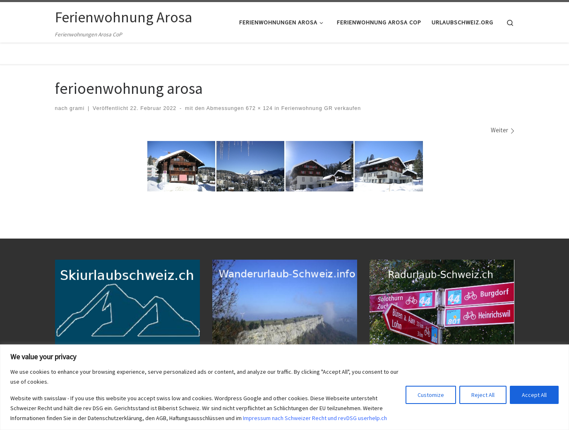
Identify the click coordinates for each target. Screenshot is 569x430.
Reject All (483, 395)
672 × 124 (258, 108)
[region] (284, 387)
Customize (431, 395)
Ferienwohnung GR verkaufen (320, 108)
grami (77, 108)
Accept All (534, 395)
